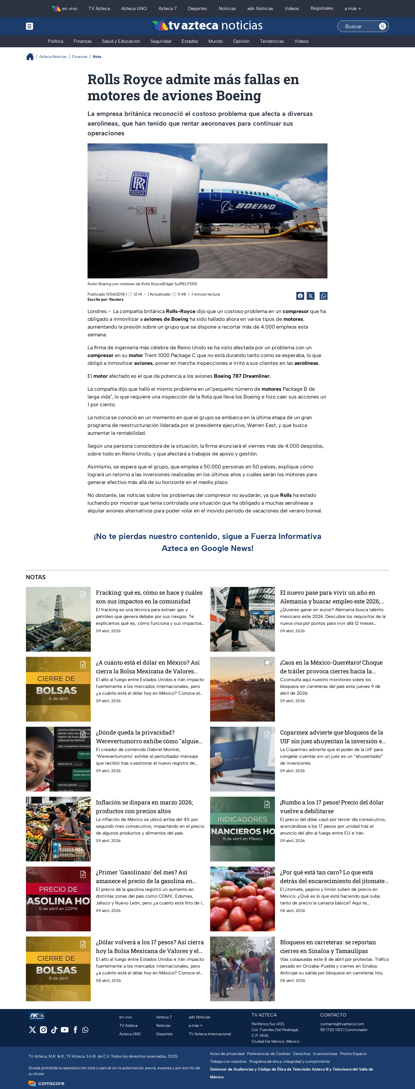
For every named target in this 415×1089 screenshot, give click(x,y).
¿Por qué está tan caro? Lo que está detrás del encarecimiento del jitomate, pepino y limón (333, 876)
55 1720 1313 (331, 1029)
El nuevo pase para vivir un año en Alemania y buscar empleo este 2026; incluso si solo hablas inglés (330, 597)
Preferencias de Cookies (268, 1053)
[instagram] (43, 1032)
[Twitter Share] (310, 296)
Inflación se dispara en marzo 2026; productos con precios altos (144, 806)
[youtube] (65, 1032)
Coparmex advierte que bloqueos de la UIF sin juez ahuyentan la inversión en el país (333, 736)
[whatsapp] (85, 1031)
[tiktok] (54, 1032)
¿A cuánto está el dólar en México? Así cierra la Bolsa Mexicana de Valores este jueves (148, 666)
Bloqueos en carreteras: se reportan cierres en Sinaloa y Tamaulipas (328, 946)
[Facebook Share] (300, 296)
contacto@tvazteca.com (342, 1024)
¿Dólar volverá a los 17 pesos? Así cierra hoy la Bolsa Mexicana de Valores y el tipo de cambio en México (150, 946)
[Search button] (382, 26)
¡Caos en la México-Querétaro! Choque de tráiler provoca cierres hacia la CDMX (331, 666)
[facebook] (75, 1032)
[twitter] (33, 1032)
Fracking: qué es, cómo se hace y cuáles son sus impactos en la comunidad (149, 597)
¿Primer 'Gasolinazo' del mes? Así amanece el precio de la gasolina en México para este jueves (144, 876)
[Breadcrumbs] (32, 56)
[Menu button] (52, 26)
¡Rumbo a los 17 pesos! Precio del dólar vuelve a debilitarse (332, 806)
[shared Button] (323, 296)
